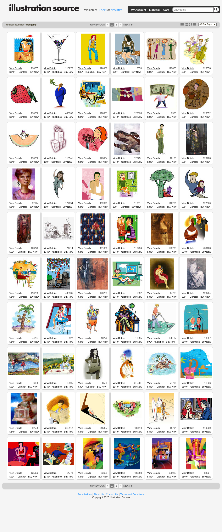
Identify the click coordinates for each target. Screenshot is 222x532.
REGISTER (116, 10)
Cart (166, 9)
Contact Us (112, 494)
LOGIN (102, 10)
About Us (99, 494)
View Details (15, 68)
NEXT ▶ (128, 24)
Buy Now (34, 72)
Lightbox (154, 9)
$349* (12, 72)
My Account (138, 9)
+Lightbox (22, 72)
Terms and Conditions (132, 494)
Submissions (85, 494)
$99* (80, 72)
